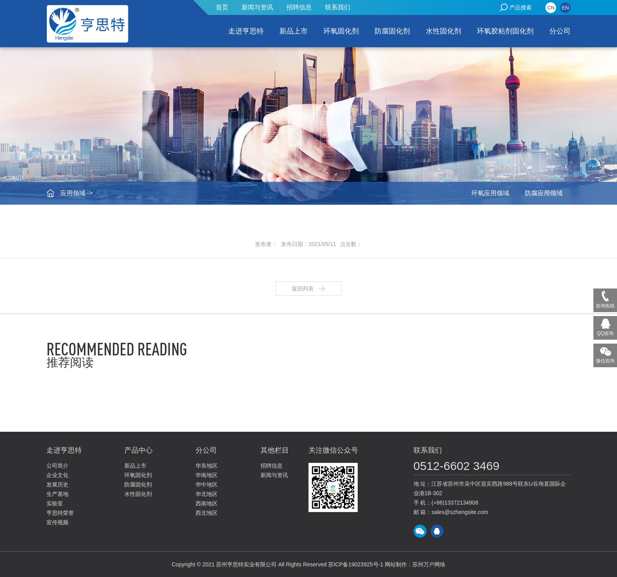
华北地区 (207, 494)
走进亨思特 (246, 31)
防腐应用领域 (544, 193)
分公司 (560, 31)
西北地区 (207, 513)
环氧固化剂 (341, 31)
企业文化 (57, 475)
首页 (222, 7)
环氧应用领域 (490, 193)
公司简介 (57, 465)
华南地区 (207, 475)
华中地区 (207, 484)
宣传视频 (57, 522)
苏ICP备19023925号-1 (355, 564)
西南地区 (207, 503)
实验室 (54, 503)
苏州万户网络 (428, 564)
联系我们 (337, 7)
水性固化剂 (443, 31)
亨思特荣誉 (60, 513)
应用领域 (72, 193)
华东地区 (207, 465)
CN (551, 8)
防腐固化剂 (392, 31)
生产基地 (57, 494)
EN (565, 8)
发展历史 (57, 484)
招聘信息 (299, 7)
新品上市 (293, 31)
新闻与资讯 (257, 7)
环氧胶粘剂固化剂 (505, 31)
